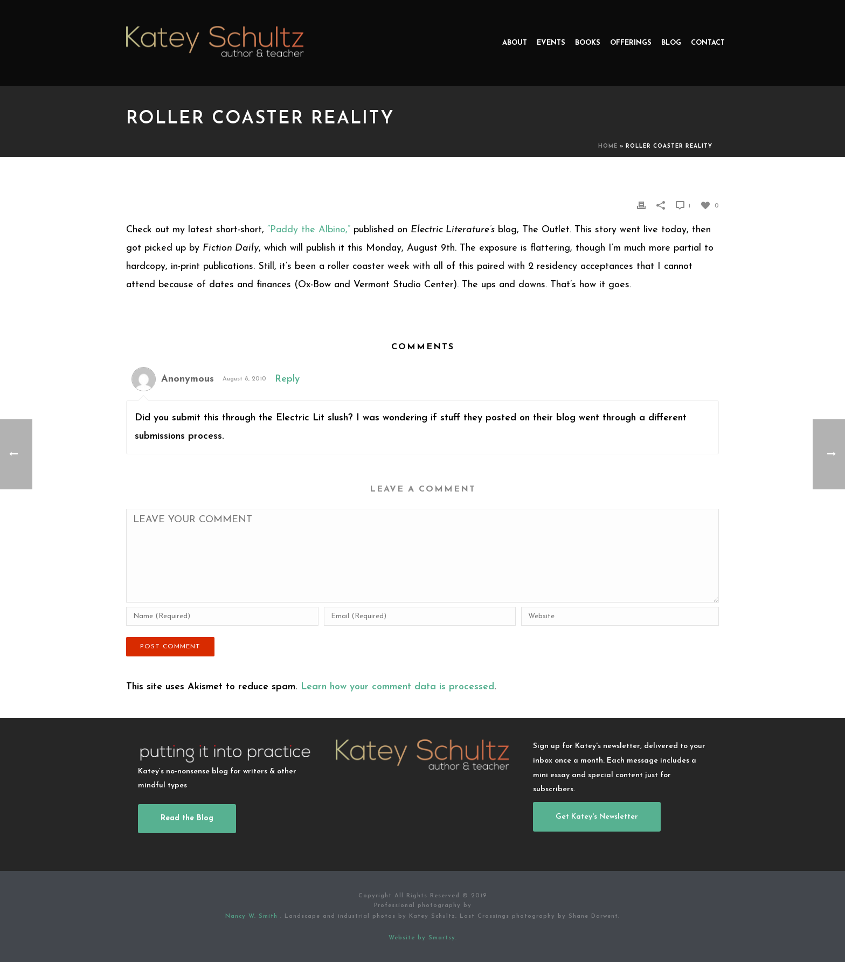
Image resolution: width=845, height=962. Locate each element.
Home (608, 146)
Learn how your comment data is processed (397, 687)
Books (587, 42)
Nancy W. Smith (252, 916)
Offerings (631, 42)
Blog (671, 42)
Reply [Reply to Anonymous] (287, 379)
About (514, 42)
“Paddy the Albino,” (308, 230)
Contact (708, 42)
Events (551, 42)
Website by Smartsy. (423, 938)
